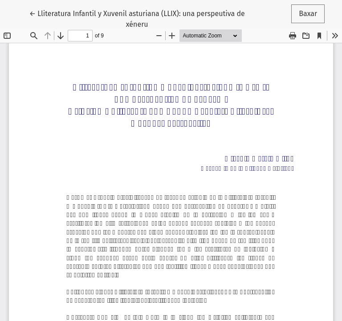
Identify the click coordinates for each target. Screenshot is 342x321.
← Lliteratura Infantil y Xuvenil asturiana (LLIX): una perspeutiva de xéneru (137, 18)
